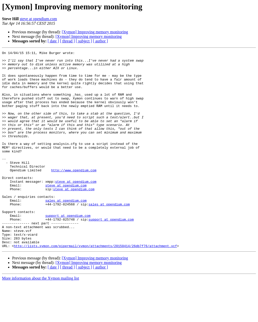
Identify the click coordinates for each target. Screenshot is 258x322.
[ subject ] (84, 41)
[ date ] (53, 41)
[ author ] (100, 41)
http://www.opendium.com (73, 194)
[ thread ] (67, 41)
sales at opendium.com (66, 230)
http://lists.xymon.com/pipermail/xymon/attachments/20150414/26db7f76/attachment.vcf (95, 285)
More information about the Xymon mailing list (40, 317)
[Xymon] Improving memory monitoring (95, 32)
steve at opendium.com (38, 19)
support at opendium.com (67, 249)
